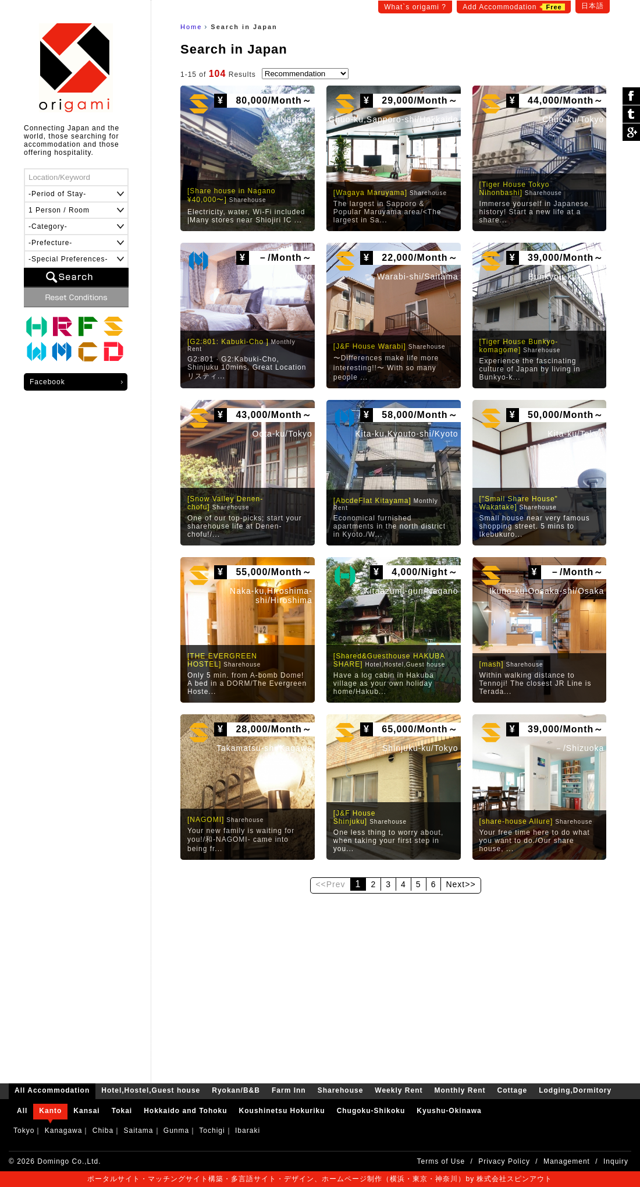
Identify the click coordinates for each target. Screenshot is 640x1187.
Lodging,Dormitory (113, 352)
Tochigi (212, 1130)
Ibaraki (247, 1130)
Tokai (122, 1111)
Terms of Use (441, 1161)
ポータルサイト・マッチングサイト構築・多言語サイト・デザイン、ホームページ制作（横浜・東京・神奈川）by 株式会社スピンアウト (319, 1179)
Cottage (87, 352)
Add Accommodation (513, 7)
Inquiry (615, 1161)
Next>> (460, 884)
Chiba (103, 1130)
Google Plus (631, 132)
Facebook (47, 382)
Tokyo (23, 1130)
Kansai (86, 1111)
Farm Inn (87, 326)
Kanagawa (64, 1130)
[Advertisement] (395, 984)
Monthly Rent (62, 352)
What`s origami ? (415, 7)
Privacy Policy (504, 1161)
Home (191, 26)
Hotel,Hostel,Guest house (36, 326)
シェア (631, 96)
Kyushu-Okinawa (449, 1111)
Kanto (50, 1111)
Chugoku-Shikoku (371, 1111)
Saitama (138, 1130)
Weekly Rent (36, 352)
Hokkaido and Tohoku (185, 1111)
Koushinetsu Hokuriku (282, 1111)
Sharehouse (113, 326)
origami (76, 67)
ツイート (631, 114)
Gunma (176, 1130)
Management (566, 1161)
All (22, 1111)
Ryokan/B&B (62, 326)
